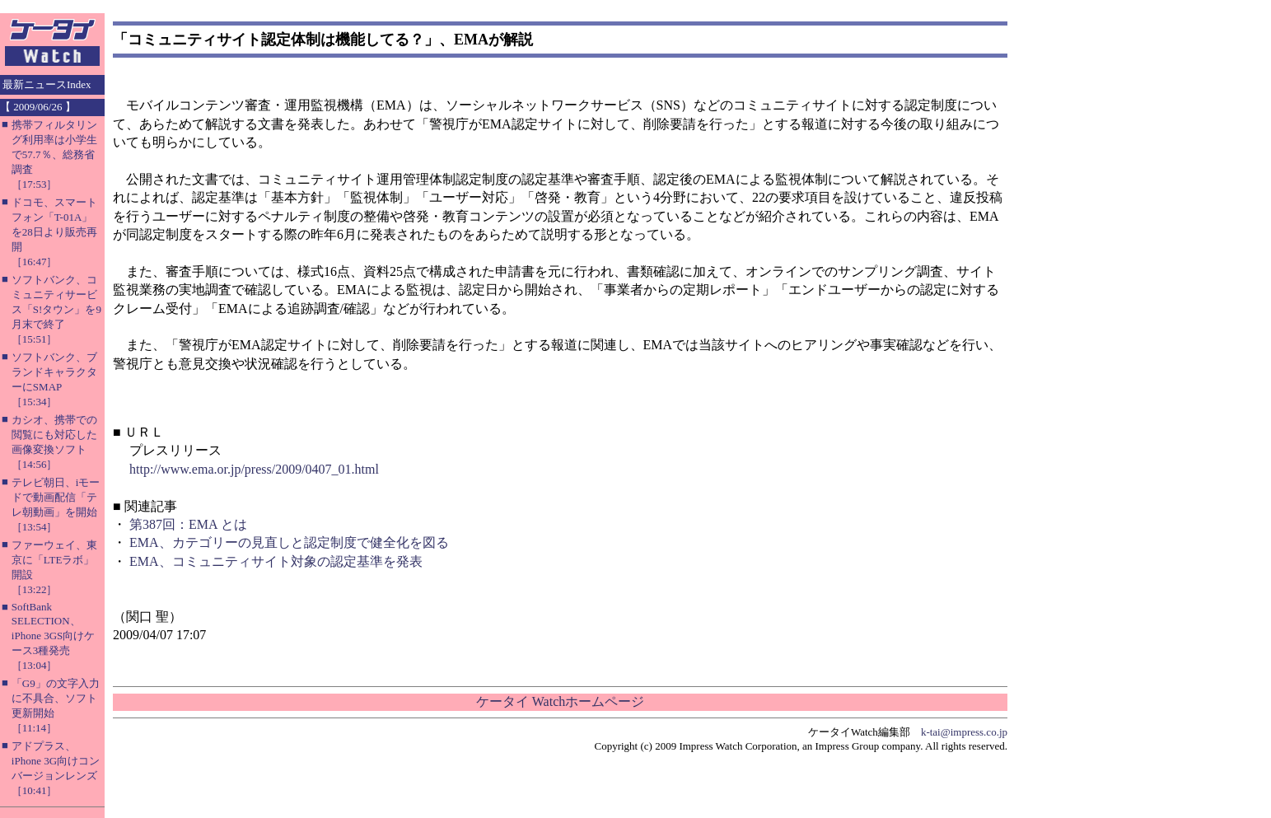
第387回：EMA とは (188, 524)
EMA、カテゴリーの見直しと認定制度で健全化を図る (289, 542)
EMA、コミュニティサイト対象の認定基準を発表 (276, 561)
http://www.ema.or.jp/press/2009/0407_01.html (254, 469)
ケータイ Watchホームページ (560, 701)
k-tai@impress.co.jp (964, 732)
